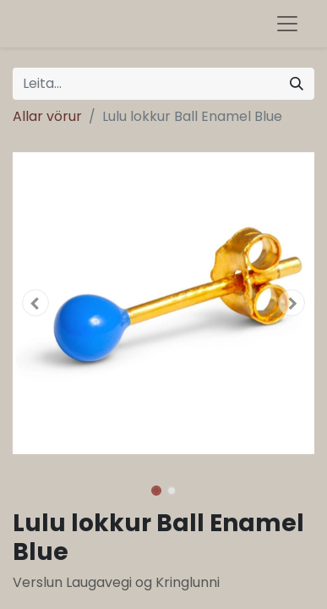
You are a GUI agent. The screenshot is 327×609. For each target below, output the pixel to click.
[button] (35, 302)
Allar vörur (47, 116)
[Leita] (296, 84)
